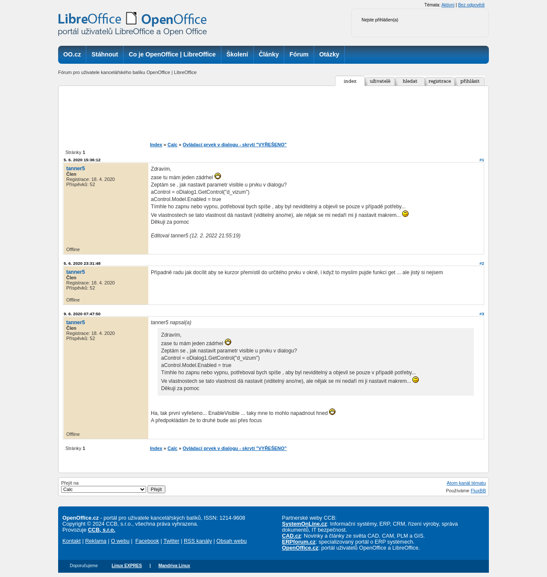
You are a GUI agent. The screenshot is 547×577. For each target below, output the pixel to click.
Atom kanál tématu (466, 482)
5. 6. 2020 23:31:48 (82, 263)
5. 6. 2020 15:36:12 (82, 159)
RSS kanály (198, 541)
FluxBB (478, 490)
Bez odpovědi (471, 5)
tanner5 (75, 169)
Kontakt (71, 541)
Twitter (171, 541)
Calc (172, 144)
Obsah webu (231, 541)
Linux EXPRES (127, 565)
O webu (120, 541)
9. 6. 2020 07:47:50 (82, 313)
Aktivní (448, 5)
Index (156, 144)
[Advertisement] (288, 114)
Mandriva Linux (174, 565)
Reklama (95, 541)
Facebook (147, 541)
